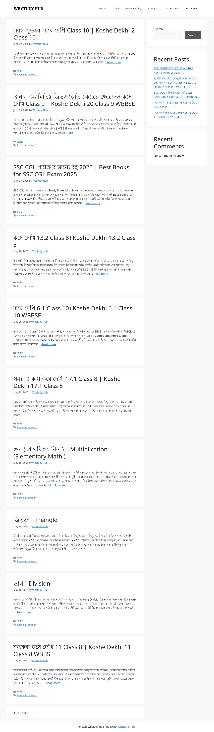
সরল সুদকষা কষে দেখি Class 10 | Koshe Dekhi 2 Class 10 (74, 33)
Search (158, 29)
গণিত (116, 8)
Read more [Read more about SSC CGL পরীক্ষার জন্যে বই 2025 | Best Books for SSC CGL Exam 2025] (93, 203)
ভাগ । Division (31, 583)
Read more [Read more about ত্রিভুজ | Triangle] (78, 549)
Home (102, 8)
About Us (153, 8)
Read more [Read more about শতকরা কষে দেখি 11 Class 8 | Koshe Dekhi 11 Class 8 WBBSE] (53, 683)
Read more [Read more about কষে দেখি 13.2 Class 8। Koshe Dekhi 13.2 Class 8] (101, 274)
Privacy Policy (133, 8)
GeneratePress (126, 726)
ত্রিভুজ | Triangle (35, 520)
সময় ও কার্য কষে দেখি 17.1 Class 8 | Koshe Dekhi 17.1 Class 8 (67, 382)
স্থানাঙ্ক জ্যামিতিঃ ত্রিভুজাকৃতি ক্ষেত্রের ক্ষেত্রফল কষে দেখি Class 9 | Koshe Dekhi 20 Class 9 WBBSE (74, 100)
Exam (20, 212)
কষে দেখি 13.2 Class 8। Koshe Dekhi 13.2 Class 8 (74, 241)
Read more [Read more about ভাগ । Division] (23, 612)
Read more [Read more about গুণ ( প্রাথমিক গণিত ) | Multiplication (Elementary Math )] (62, 485)
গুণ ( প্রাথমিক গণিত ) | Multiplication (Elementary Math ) (60, 452)
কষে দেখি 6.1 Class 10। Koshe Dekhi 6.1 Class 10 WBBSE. (72, 311)
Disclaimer (191, 8)
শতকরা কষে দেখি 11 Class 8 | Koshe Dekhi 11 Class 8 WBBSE (72, 650)
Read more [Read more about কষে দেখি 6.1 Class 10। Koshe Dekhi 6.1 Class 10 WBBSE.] (48, 344)
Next (26, 713)
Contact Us (172, 8)
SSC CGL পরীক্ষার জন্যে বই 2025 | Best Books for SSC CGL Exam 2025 (71, 170)
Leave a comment (27, 74)
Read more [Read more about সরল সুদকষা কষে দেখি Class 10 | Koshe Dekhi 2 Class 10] (113, 62)
